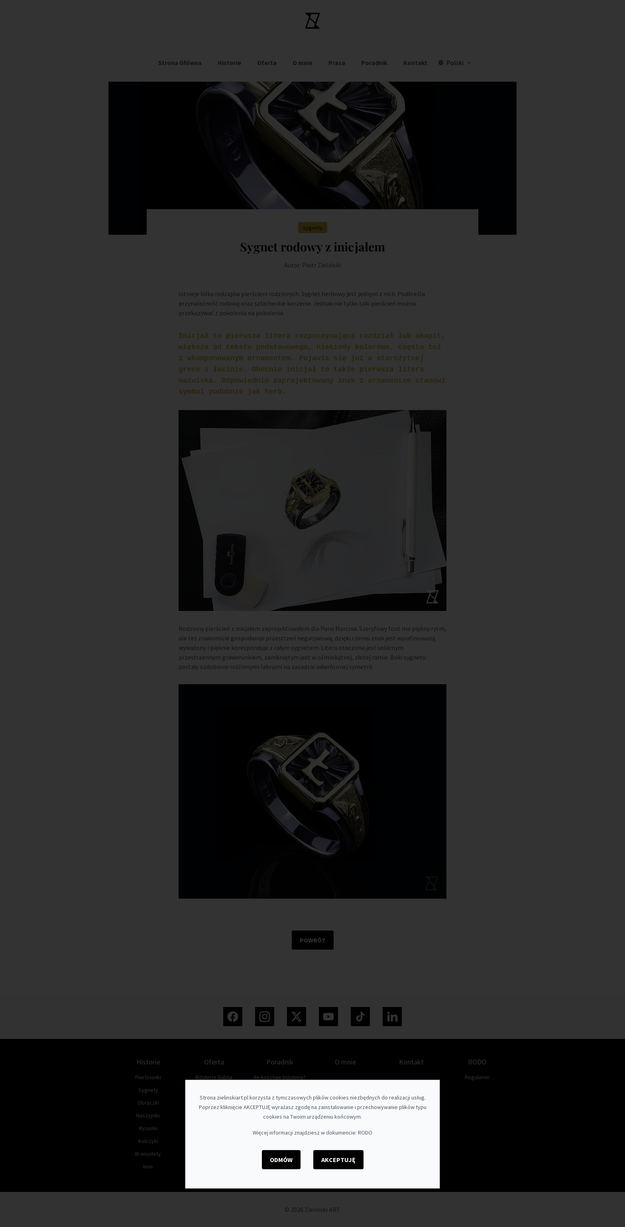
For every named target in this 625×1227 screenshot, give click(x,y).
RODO (365, 1132)
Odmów (281, 1160)
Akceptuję (338, 1160)
